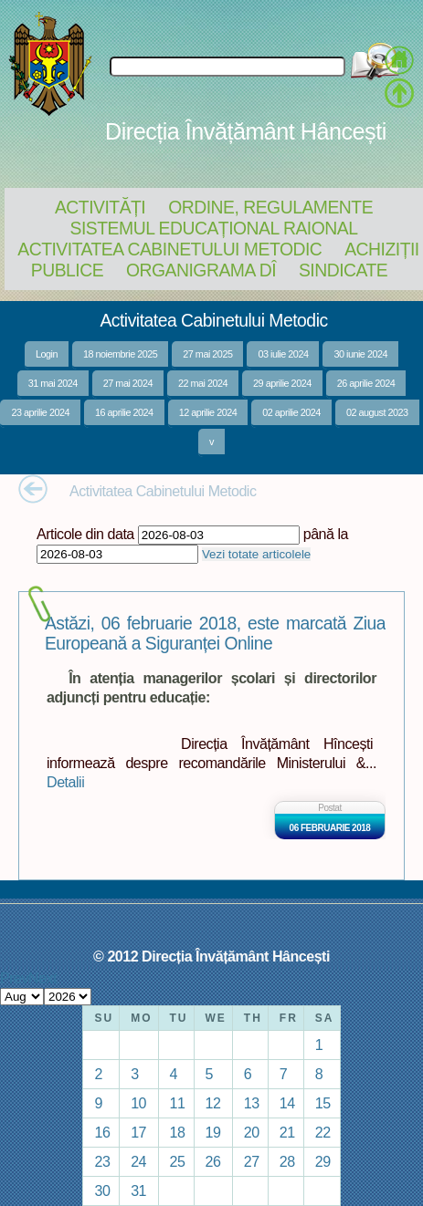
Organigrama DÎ (201, 270)
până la (325, 533)
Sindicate (343, 270)
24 (138, 1161)
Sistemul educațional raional (214, 228)
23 (102, 1161)
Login (47, 353)
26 (213, 1161)
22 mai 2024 (202, 383)
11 (177, 1103)
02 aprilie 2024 (291, 412)
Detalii (65, 782)
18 (177, 1132)
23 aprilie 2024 (40, 412)
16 (102, 1132)
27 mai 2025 (207, 353)
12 (213, 1103)
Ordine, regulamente (270, 207)
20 (251, 1132)
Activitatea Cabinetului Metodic (169, 249)
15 (323, 1103)
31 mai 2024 (53, 383)
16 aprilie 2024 (124, 412)
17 (138, 1132)
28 (287, 1161)
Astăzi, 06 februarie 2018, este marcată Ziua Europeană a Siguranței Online (215, 633)
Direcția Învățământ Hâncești (245, 131)
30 (102, 1190)
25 (177, 1161)
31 (138, 1190)
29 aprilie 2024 (282, 383)
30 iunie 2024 (360, 353)
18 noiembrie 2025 (120, 353)
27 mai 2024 (128, 383)
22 (323, 1132)
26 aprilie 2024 (366, 383)
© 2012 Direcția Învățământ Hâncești (211, 956)
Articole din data (85, 533)
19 (213, 1132)
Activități (100, 207)
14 (287, 1103)
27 (251, 1161)
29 (323, 1161)
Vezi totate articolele (256, 554)
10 (138, 1103)
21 (287, 1132)
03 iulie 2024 (283, 353)
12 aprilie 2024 (208, 412)
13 (251, 1103)
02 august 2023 (377, 412)
